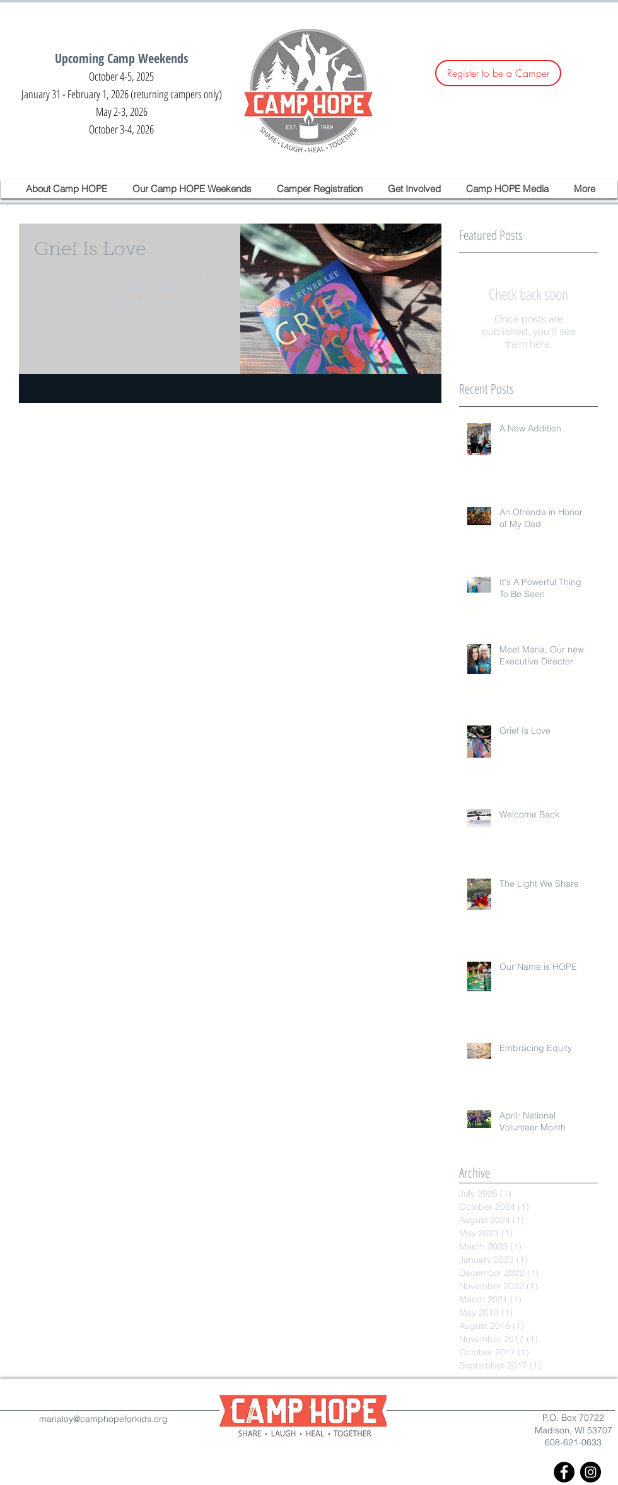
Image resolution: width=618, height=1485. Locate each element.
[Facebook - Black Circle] (564, 1472)
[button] (67, 189)
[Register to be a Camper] (498, 73)
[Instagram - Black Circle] (590, 1472)
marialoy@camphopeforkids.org (103, 1419)
